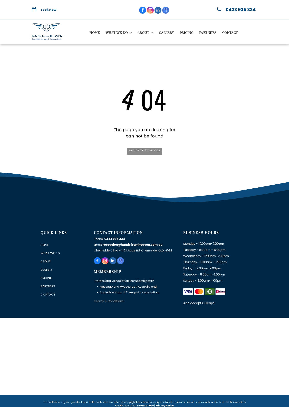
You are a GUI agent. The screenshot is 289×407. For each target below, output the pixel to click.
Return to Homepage (144, 150)
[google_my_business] (165, 11)
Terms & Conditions (109, 301)
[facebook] (142, 11)
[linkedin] (158, 11)
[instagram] (150, 11)
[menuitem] (95, 33)
